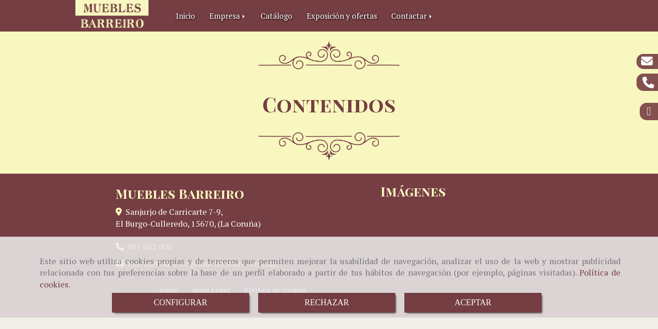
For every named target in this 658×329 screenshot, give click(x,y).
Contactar (412, 16)
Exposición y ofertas (342, 16)
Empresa (227, 16)
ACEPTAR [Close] (473, 302)
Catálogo (276, 16)
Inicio (185, 16)
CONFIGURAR (180, 302)
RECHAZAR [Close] (326, 302)
